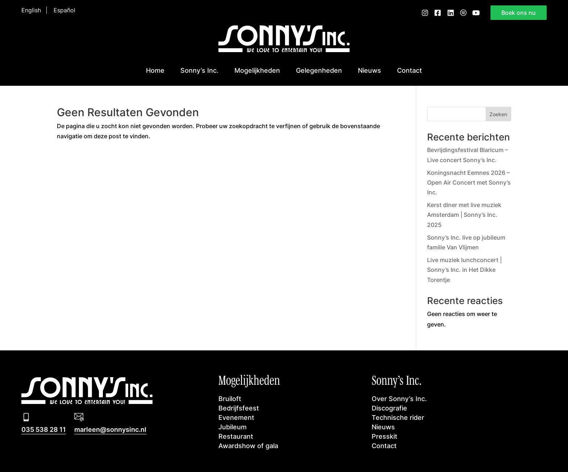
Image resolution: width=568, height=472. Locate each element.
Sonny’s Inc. (199, 70)
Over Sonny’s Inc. (399, 398)
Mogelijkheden (257, 70)
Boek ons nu (518, 13)
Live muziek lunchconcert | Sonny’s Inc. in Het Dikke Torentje (464, 269)
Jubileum (232, 426)
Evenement (236, 417)
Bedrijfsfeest (238, 408)
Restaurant (235, 436)
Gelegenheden (319, 70)
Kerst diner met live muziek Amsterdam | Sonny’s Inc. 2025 (464, 214)
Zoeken (498, 114)
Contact (409, 70)
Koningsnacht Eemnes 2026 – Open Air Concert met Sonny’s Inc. (469, 182)
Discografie (389, 408)
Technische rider (398, 417)
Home (155, 70)
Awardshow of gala (248, 445)
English (31, 10)
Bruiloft (229, 398)
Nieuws (369, 70)
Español (64, 10)
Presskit (384, 436)
